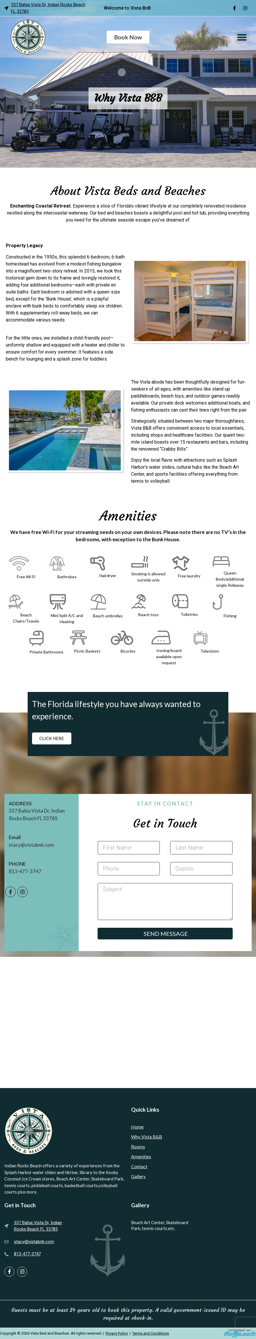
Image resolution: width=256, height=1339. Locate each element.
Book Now (128, 37)
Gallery (138, 1176)
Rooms (138, 1146)
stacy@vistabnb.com (31, 845)
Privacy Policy (116, 1333)
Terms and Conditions (150, 1333)
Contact (139, 1166)
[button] (242, 37)
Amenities (141, 1156)
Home (137, 1126)
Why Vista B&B (146, 1136)
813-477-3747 (25, 871)
